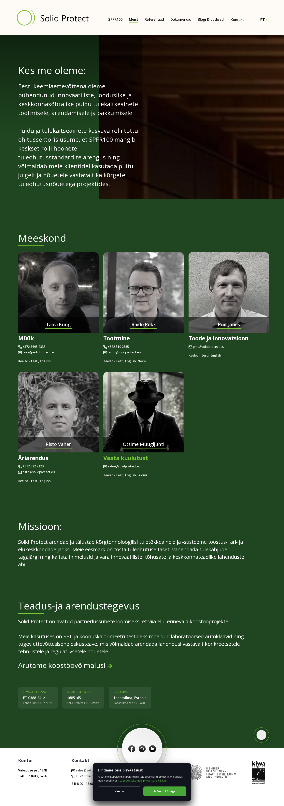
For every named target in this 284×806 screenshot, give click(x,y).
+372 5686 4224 (85, 776)
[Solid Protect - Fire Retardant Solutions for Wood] (52, 17)
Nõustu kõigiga (165, 791)
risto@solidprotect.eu (36, 472)
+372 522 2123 (31, 466)
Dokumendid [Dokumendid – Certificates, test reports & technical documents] (180, 19)
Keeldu (119, 791)
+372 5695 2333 (32, 346)
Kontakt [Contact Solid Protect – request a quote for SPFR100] (237, 19)
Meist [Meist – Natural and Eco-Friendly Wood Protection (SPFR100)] (133, 19)
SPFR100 (115, 19)
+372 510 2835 (116, 346)
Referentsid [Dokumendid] (154, 19)
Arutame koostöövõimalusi (65, 665)
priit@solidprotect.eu (206, 346)
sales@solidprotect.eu (122, 466)
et (264, 19)
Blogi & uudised (211, 19)
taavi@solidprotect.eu (36, 352)
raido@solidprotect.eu (122, 352)
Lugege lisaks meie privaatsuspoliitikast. (144, 780)
